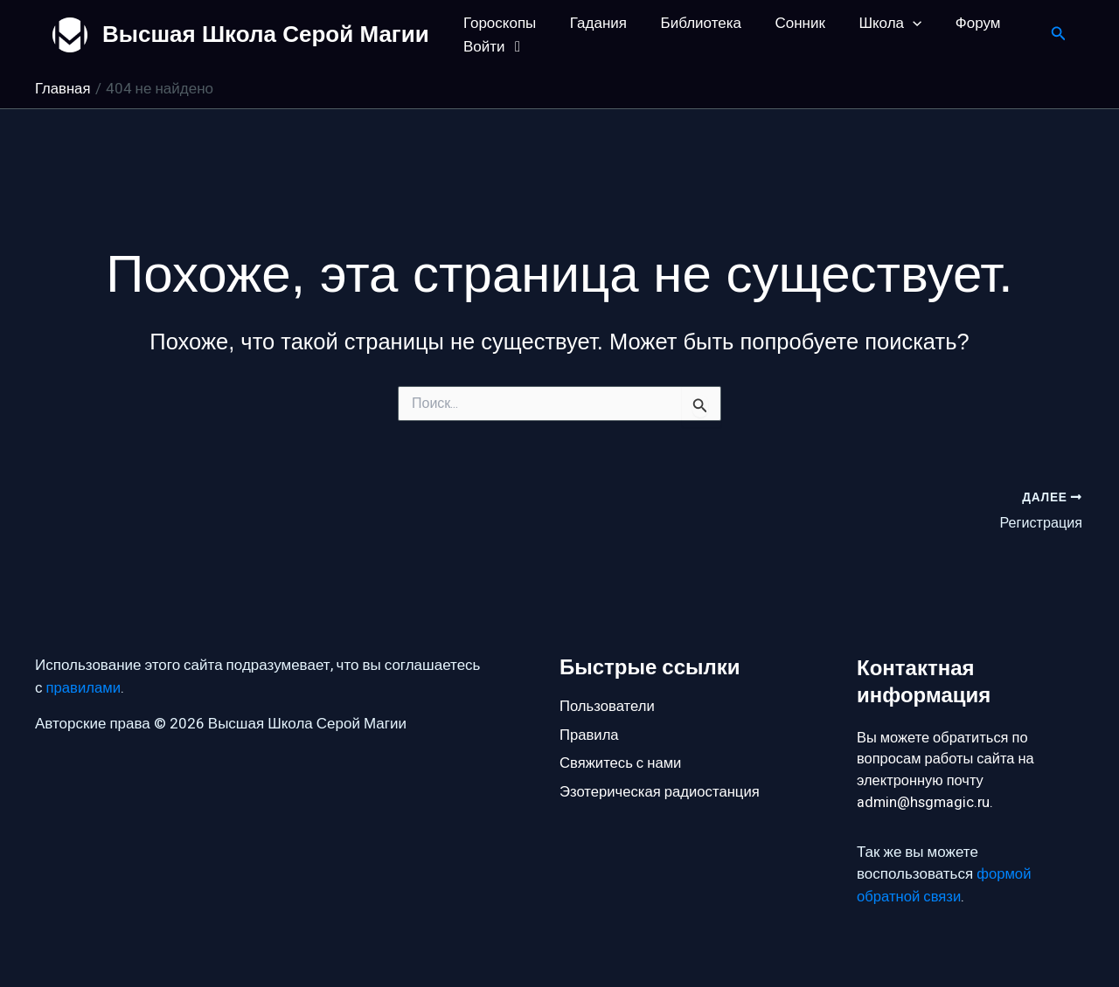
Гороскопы (498, 23)
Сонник (786, 23)
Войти (493, 47)
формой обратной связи (944, 887)
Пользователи (608, 704)
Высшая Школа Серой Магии (265, 34)
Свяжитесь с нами (622, 763)
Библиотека (690, 23)
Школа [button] (872, 23)
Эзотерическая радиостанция (661, 793)
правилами (84, 686)
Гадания (592, 23)
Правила (590, 734)
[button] (895, 23)
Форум (956, 23)
